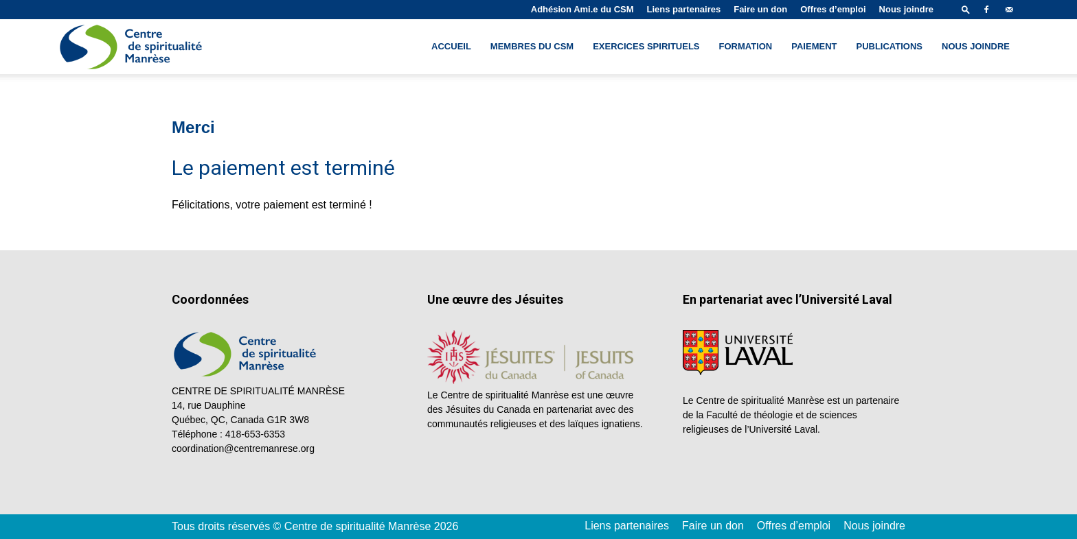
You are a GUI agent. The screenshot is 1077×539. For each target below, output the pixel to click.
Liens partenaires (684, 9)
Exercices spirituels (646, 46)
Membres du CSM (532, 46)
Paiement (814, 46)
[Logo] (132, 47)
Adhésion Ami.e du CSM (582, 9)
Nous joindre (906, 9)
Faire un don (760, 9)
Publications (889, 46)
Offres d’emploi (832, 9)
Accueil (451, 46)
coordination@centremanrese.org (243, 448)
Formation (746, 46)
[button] (965, 9)
